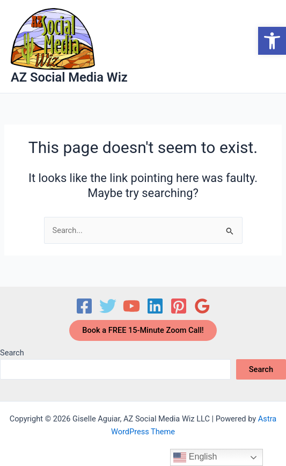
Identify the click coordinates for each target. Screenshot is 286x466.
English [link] (195, 457)
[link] (272, 41)
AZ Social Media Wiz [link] (69, 77)
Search (12, 353)
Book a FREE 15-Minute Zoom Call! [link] (142, 330)
